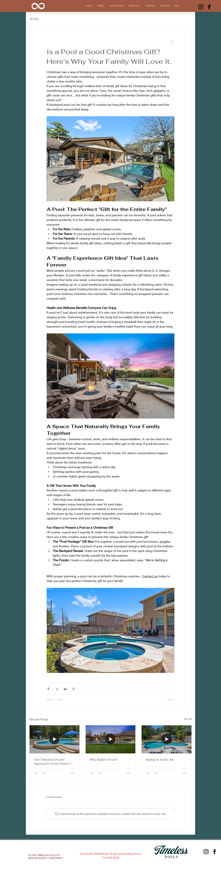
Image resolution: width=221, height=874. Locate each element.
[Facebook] (209, 6)
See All (188, 718)
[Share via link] (73, 688)
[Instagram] (200, 6)
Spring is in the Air (160, 760)
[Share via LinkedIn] (65, 688)
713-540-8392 (110, 857)
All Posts (34, 18)
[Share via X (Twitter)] (56, 688)
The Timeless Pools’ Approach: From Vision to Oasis (53, 762)
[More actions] (172, 42)
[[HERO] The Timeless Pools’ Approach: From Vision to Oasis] (54, 739)
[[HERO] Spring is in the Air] (166, 739)
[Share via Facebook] (48, 688)
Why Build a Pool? (104, 760)
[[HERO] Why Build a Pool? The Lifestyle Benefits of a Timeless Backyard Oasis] (111, 739)
